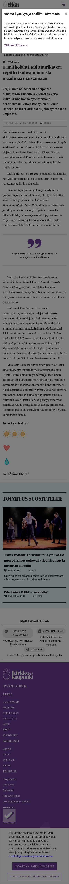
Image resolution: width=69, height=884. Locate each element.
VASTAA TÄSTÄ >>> (15, 45)
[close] (65, 14)
